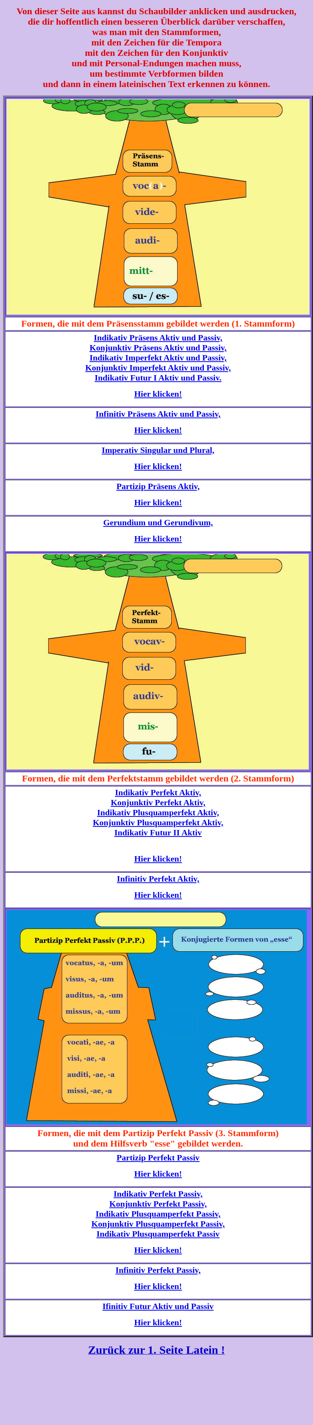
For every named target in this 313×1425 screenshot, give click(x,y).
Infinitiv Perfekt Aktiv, (158, 879)
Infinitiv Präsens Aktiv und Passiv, (158, 414)
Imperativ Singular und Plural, (158, 450)
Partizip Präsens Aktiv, (158, 486)
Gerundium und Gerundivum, (158, 522)
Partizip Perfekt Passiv (158, 1157)
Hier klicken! (158, 394)
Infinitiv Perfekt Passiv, (158, 1270)
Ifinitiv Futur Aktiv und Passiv (157, 1306)
